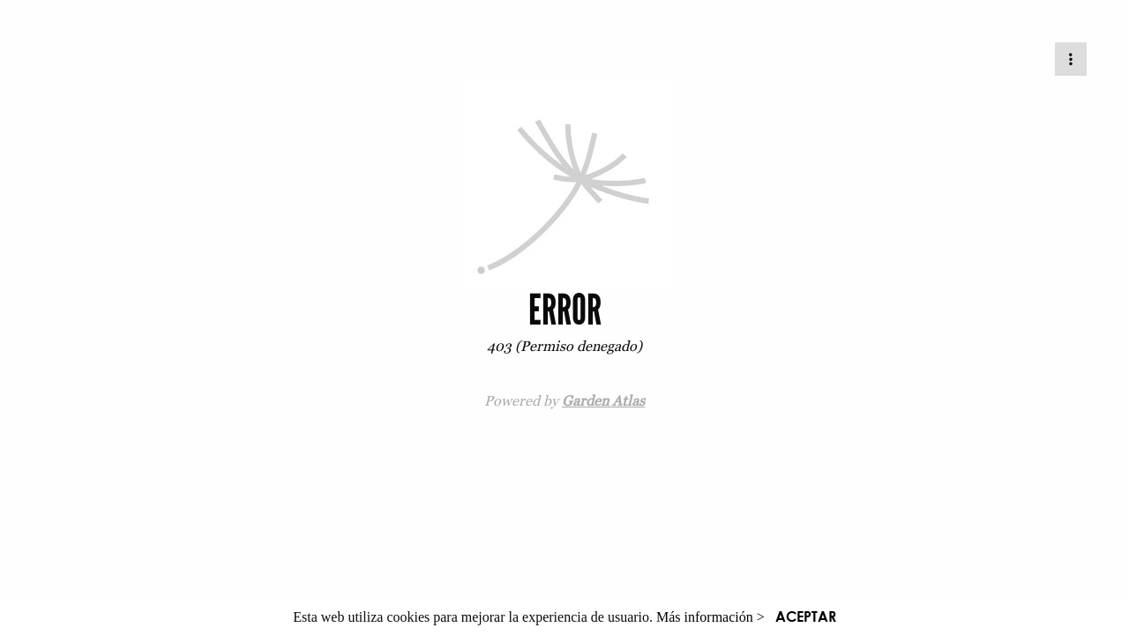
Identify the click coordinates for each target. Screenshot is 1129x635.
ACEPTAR (805, 616)
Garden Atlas (603, 400)
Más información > (710, 616)
